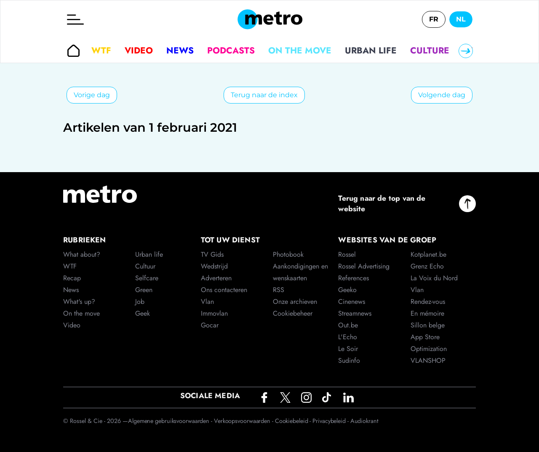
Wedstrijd (214, 266)
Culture (429, 50)
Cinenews (351, 301)
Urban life (371, 50)
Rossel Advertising (364, 266)
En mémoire (427, 313)
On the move (299, 50)
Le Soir (348, 349)
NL (461, 19)
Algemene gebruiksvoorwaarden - (171, 421)
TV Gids (212, 254)
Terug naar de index (264, 95)
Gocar (210, 325)
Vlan (207, 301)
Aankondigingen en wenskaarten (300, 272)
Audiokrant (364, 421)
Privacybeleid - (331, 421)
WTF (101, 50)
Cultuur (145, 266)
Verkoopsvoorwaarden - (244, 421)
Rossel (347, 254)
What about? (81, 254)
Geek (142, 313)
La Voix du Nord (434, 278)
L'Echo (347, 337)
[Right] (466, 51)
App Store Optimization (429, 343)
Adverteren (216, 278)
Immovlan (214, 313)
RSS (278, 290)
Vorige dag (92, 95)
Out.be (348, 325)
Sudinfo (349, 360)
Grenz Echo (427, 266)
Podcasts (231, 50)
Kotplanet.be (428, 254)
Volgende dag (441, 95)
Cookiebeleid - (294, 421)
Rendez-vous (428, 301)
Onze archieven (295, 301)
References (353, 278)
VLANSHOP (428, 360)
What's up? (79, 301)
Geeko (347, 290)
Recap (72, 278)
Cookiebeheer (292, 313)
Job (139, 301)
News (180, 50)
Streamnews (354, 313)
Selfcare (146, 278)
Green (143, 290)
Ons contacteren (224, 290)
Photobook (288, 254)
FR (433, 19)
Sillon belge (428, 325)
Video (139, 50)
